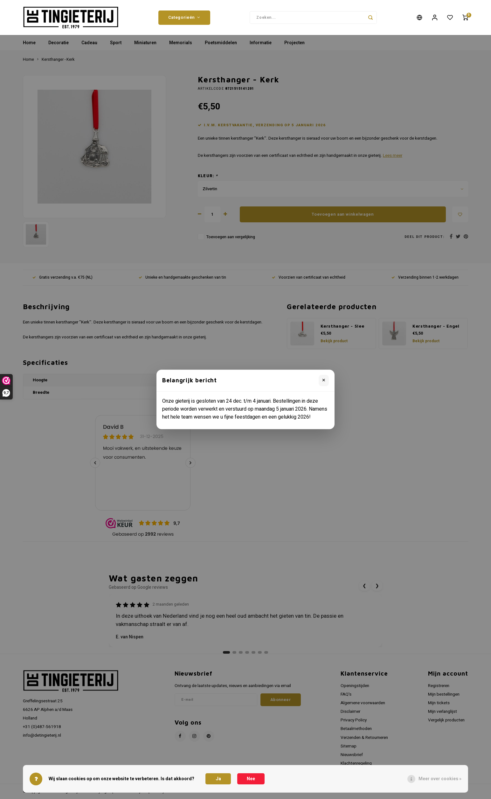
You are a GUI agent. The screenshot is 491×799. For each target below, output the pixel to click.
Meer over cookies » (439, 778)
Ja (218, 778)
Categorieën (184, 17)
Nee (251, 778)
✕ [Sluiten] (324, 380)
